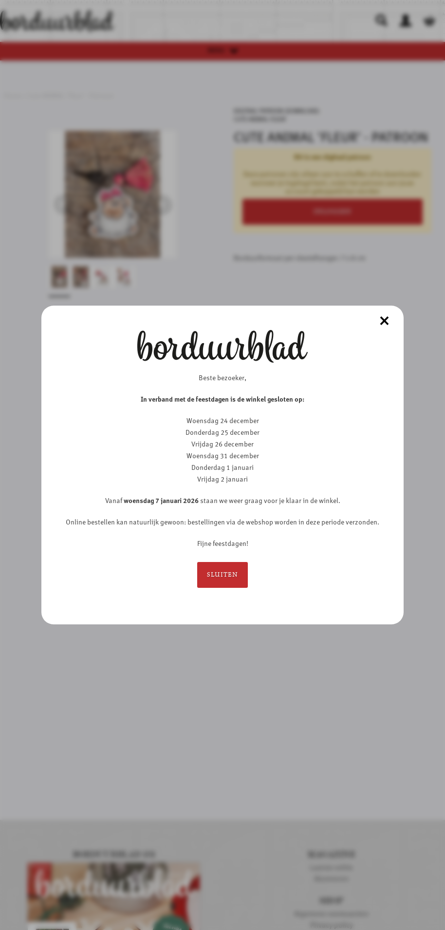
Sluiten (222, 575)
